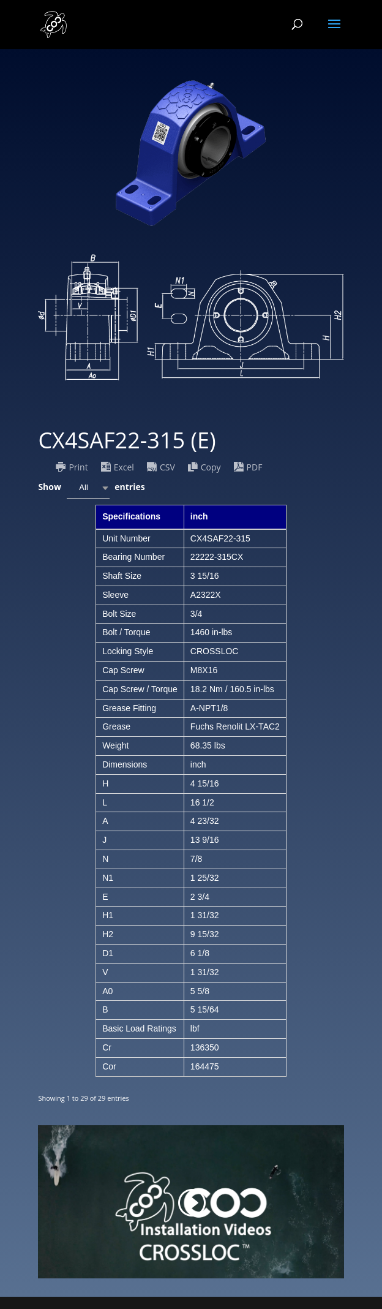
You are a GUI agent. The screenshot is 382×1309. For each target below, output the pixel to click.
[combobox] (88, 488)
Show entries (91, 488)
